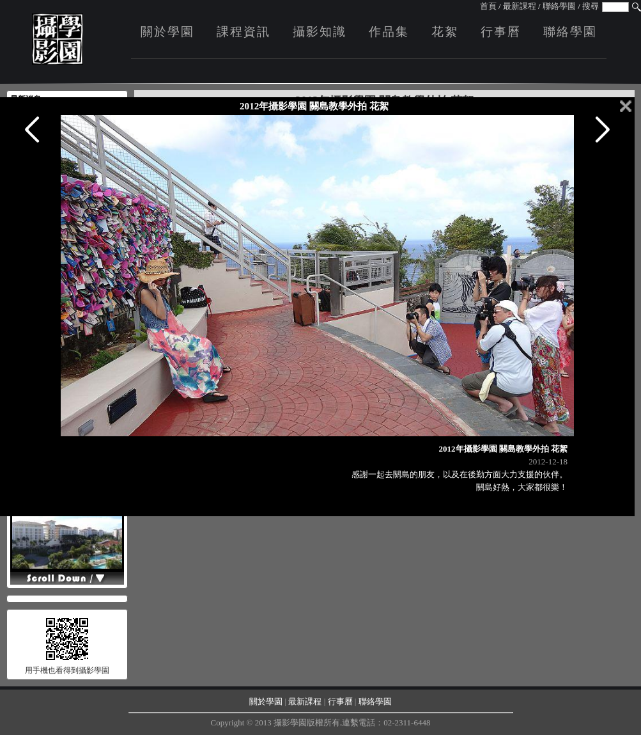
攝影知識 (319, 31)
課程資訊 (243, 31)
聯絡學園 (559, 6)
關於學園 (167, 31)
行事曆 (501, 31)
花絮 (444, 31)
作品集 (389, 31)
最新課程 (519, 6)
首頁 (488, 6)
